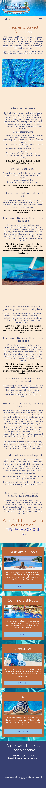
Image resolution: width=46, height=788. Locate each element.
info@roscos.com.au (26, 758)
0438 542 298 (27, 755)
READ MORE (23, 586)
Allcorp (37, 777)
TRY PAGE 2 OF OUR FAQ (23, 531)
